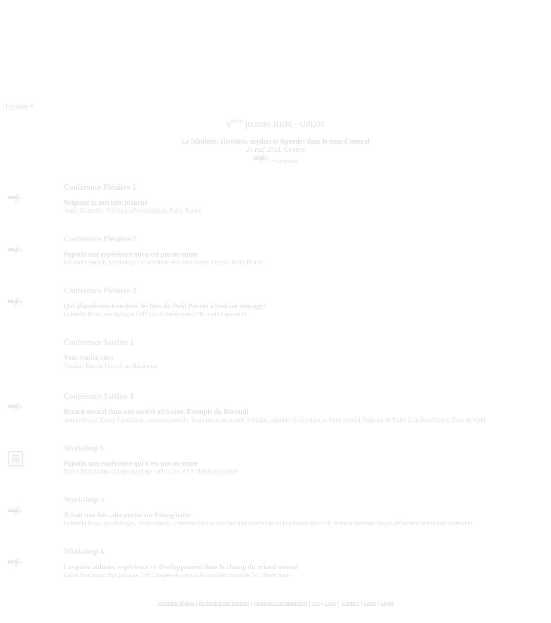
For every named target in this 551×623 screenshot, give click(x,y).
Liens (370, 603)
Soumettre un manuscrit (280, 603)
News (330, 603)
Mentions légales (176, 603)
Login (387, 603)
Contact (350, 603)
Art (315, 603)
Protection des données (224, 603)
